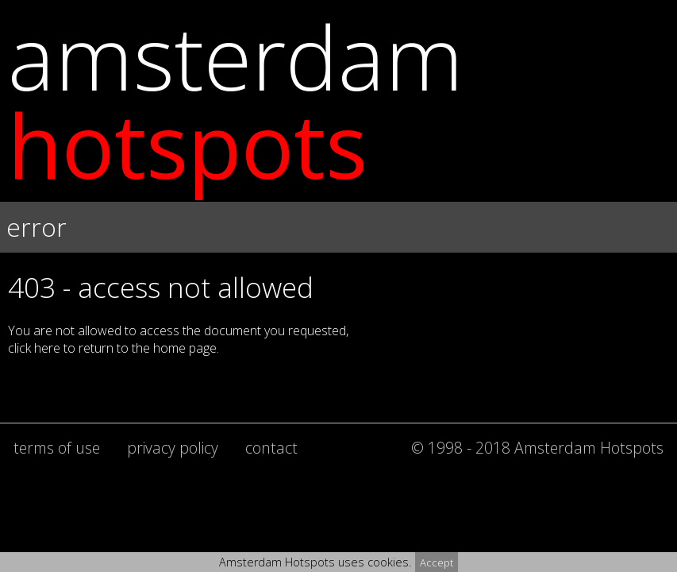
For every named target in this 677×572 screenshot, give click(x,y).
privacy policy (172, 447)
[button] (338, 249)
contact (271, 447)
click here (34, 348)
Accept (436, 562)
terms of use (56, 447)
